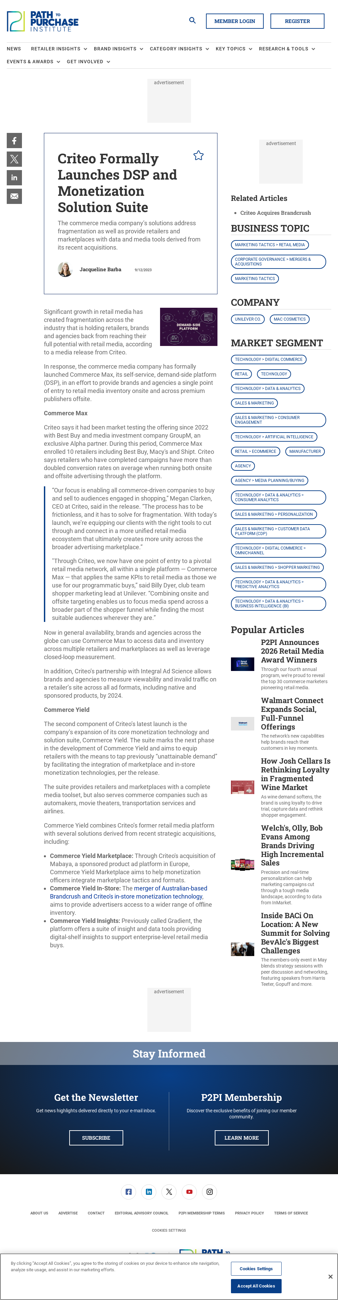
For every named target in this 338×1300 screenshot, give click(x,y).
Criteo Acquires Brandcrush (275, 212)
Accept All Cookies (256, 1286)
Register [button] (297, 21)
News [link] (14, 48)
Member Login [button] (234, 21)
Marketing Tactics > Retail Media (270, 244)
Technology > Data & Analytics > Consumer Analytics (269, 497)
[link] (14, 140)
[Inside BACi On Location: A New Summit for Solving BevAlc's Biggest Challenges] (242, 949)
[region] (169, 1276)
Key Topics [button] (230, 48)
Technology (274, 374)
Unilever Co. (248, 319)
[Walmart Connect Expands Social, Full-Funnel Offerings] (242, 723)
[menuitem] (19, 49)
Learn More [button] (242, 1137)
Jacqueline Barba (100, 269)
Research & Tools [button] (283, 48)
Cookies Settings (169, 1230)
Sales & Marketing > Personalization (274, 514)
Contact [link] (96, 1213)
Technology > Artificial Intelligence (274, 437)
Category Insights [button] (176, 48)
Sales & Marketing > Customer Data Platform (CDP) (272, 531)
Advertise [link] (68, 1213)
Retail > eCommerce (255, 451)
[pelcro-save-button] (197, 156)
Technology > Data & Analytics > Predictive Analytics (269, 584)
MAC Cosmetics (290, 319)
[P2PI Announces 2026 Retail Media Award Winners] (242, 664)
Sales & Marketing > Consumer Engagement (267, 420)
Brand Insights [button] (115, 48)
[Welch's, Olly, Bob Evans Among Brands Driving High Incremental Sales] (242, 864)
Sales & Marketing (254, 403)
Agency (243, 466)
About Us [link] (39, 1213)
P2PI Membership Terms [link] (202, 1213)
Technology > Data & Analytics (268, 388)
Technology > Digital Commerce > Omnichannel (270, 550)
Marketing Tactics (255, 278)
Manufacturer (305, 451)
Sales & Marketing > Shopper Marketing (277, 567)
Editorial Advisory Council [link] (141, 1213)
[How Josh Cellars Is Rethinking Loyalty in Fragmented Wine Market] (242, 787)
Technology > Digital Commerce (269, 359)
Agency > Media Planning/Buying (269, 480)
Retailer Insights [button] (55, 48)
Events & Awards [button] (30, 61)
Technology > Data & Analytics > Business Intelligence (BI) (269, 603)
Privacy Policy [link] (249, 1213)
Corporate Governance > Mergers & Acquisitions (273, 261)
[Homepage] (42, 21)
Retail (241, 374)
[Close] (330, 1276)
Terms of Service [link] (291, 1213)
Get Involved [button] (85, 61)
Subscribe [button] (96, 1137)
